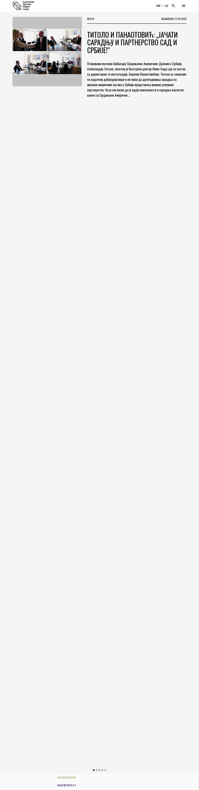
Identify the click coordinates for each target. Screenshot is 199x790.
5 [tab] (105, 770)
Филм (167, 785)
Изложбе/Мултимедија (122, 777)
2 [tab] (97, 770)
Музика (166, 777)
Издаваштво (32, 777)
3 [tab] (99, 770)
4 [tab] (102, 770)
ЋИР (158, 6)
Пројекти (32, 785)
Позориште (77, 785)
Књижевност (77, 777)
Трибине (122, 785)
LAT (167, 6)
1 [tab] (94, 770)
